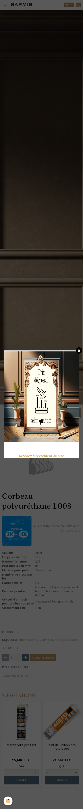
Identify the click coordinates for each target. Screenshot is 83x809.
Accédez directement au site (41, 456)
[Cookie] (8, 801)
